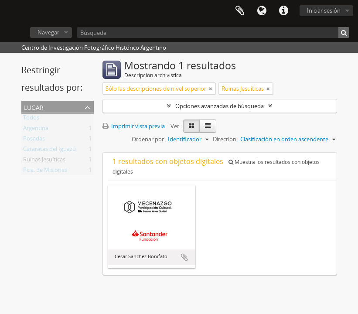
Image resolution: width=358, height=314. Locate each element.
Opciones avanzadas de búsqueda (219, 106)
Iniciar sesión (324, 10)
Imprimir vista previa (133, 126)
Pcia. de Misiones (45, 171)
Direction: (225, 139)
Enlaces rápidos (283, 11)
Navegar (48, 32)
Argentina (35, 129)
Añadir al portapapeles (184, 257)
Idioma (262, 11)
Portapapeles (240, 11)
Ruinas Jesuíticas (44, 161)
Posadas (34, 140)
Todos (31, 119)
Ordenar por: (148, 139)
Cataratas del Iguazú (49, 150)
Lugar (34, 107)
